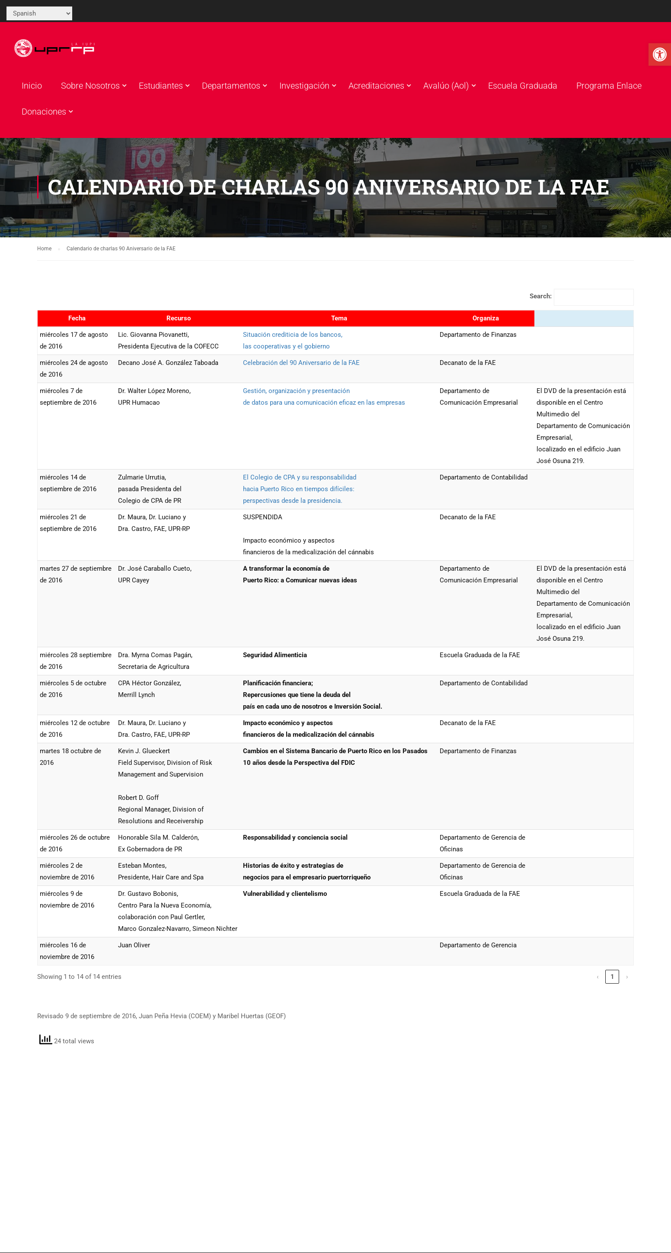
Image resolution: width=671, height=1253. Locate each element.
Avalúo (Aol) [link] (446, 87)
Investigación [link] (304, 87)
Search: (541, 299)
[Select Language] (39, 13)
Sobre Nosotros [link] (90, 87)
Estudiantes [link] (161, 87)
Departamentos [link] (231, 87)
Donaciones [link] (44, 113)
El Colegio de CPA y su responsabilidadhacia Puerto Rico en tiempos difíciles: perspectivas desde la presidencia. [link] (299, 491)
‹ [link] (598, 979)
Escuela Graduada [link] (522, 87)
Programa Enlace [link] (609, 87)
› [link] (627, 979)
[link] (660, 54)
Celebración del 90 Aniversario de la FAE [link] (301, 365)
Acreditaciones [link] (376, 87)
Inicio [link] (32, 87)
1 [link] (612, 979)
